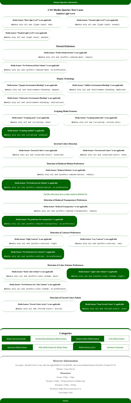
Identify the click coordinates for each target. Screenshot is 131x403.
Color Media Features (117, 339)
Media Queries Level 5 (87, 347)
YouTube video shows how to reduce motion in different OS (65, 199)
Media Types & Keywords (16, 339)
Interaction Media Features (17, 347)
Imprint (65, 401)
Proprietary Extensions (115, 347)
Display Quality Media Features (87, 339)
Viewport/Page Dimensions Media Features (51, 339)
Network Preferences (65, 47)
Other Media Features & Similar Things (53, 347)
